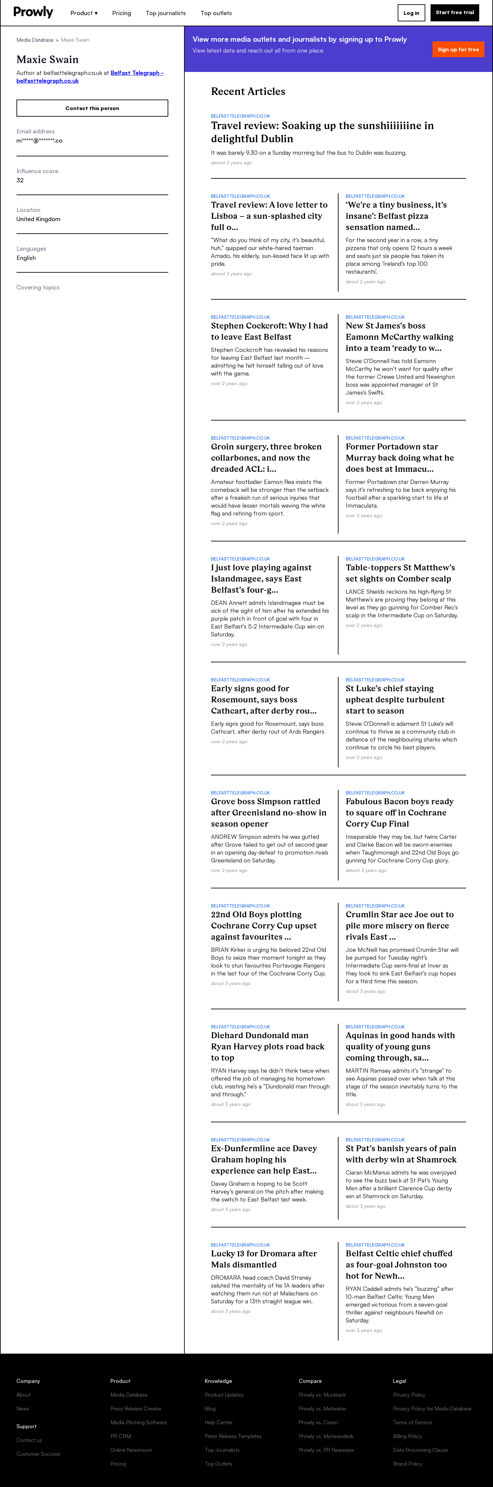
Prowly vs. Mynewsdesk (326, 1436)
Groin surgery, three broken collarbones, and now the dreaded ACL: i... (266, 458)
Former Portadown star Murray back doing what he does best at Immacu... (400, 458)
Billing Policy (407, 1436)
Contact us (29, 1440)
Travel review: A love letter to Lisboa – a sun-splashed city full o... (269, 216)
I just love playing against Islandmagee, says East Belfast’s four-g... (261, 578)
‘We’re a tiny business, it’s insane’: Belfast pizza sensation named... (396, 216)
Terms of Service (412, 1422)
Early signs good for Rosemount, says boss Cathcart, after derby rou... (264, 699)
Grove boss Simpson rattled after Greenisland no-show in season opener (269, 812)
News (22, 1408)
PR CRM (120, 1436)
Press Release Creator (135, 1408)
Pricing (121, 12)
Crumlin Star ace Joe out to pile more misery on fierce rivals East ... (400, 925)
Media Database (35, 39)
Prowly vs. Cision (318, 1422)
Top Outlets (218, 1463)
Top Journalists (222, 1450)
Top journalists (166, 12)
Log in (411, 13)
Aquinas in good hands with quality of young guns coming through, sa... (400, 1046)
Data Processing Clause (420, 1450)
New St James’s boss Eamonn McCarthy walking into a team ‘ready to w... (400, 337)
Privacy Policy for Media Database (432, 1408)
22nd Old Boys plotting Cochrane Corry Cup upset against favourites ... (264, 925)
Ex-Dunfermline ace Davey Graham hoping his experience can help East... (264, 1159)
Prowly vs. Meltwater (322, 1408)
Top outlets (216, 12)
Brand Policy (407, 1463)
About (23, 1394)
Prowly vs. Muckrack (322, 1394)
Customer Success (38, 1454)
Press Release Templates (233, 1436)
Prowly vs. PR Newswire (326, 1450)
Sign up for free (458, 49)
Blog (210, 1408)
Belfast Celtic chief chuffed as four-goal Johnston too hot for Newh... (399, 1264)
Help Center (219, 1422)
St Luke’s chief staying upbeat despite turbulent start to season (395, 699)
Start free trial (455, 12)
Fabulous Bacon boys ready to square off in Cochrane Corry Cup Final (400, 812)
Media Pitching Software (138, 1422)
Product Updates (224, 1394)
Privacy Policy (409, 1394)
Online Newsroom (131, 1450)
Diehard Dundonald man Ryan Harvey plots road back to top (267, 1046)
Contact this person (92, 108)
